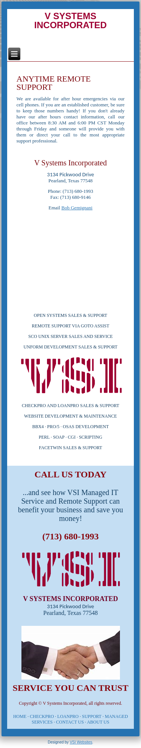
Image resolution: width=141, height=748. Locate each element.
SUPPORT (92, 716)
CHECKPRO (42, 716)
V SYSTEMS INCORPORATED (70, 20)
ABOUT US (98, 722)
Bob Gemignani (76, 207)
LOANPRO (68, 716)
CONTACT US (70, 722)
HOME (19, 716)
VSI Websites (81, 742)
